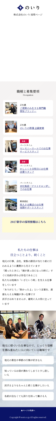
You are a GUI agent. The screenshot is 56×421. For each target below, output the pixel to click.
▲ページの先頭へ (28, 410)
